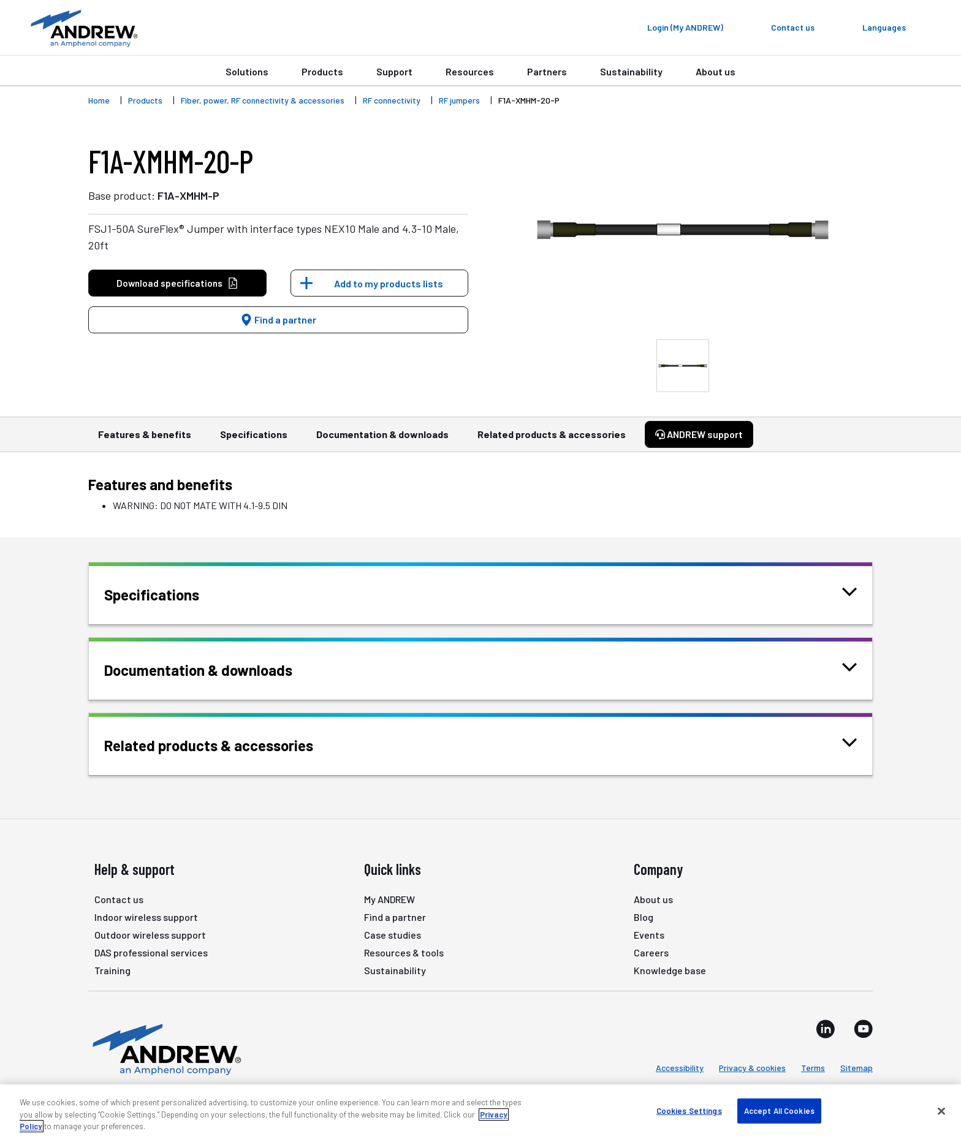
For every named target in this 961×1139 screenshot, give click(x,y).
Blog (643, 917)
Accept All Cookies (779, 1110)
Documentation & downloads (382, 440)
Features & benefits (144, 440)
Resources (470, 71)
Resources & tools (404, 952)
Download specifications (177, 283)
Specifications (253, 440)
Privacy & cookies (752, 1067)
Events (649, 934)
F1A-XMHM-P (188, 195)
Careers (651, 952)
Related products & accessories (551, 440)
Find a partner (278, 319)
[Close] (941, 1110)
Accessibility (680, 1067)
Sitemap (856, 1067)
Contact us (118, 899)
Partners (547, 71)
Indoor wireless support (146, 917)
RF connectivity (391, 100)
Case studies (392, 934)
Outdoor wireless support (150, 934)
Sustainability (631, 71)
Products (322, 71)
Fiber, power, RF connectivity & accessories (262, 100)
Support (394, 71)
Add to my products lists (388, 283)
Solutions (247, 71)
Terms (813, 1067)
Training (112, 970)
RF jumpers (459, 100)
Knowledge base (670, 970)
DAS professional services (151, 952)
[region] (480, 1111)
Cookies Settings (689, 1110)
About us (715, 71)
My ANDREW (389, 899)
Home (99, 100)
